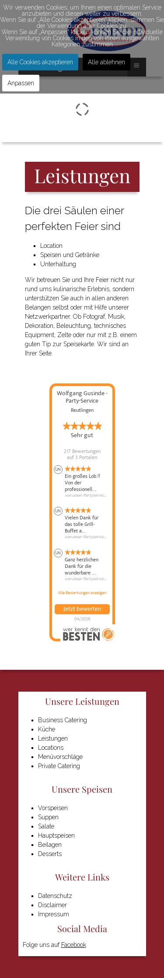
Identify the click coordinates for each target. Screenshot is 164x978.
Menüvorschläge (60, 756)
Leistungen (53, 738)
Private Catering (59, 765)
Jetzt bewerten (82, 609)
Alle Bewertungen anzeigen (82, 592)
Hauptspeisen (56, 835)
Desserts (50, 853)
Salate (46, 826)
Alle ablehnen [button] (106, 62)
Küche (46, 729)
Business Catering (62, 720)
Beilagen (50, 844)
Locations (50, 747)
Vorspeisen (53, 807)
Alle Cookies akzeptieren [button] (40, 62)
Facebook (73, 944)
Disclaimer (52, 904)
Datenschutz (55, 895)
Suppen (48, 817)
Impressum (53, 914)
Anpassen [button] (20, 83)
